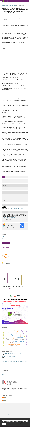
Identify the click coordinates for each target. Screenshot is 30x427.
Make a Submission (6, 242)
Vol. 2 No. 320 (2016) (12, 5)
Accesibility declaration (5, 414)
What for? (26, 421)
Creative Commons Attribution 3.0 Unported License (18, 208)
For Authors (3, 374)
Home (3, 5)
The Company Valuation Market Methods (8, 358)
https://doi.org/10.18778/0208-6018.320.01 (10, 22)
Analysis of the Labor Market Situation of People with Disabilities (12, 353)
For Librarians (4, 376)
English (3, 236)
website (14, 409)
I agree (4, 424)
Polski (2, 238)
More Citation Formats (7, 219)
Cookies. (4, 420)
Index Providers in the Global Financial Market (9, 356)
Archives (6, 5)
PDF (4, 176)
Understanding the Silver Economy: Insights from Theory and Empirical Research (14, 361)
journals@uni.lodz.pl (11, 412)
